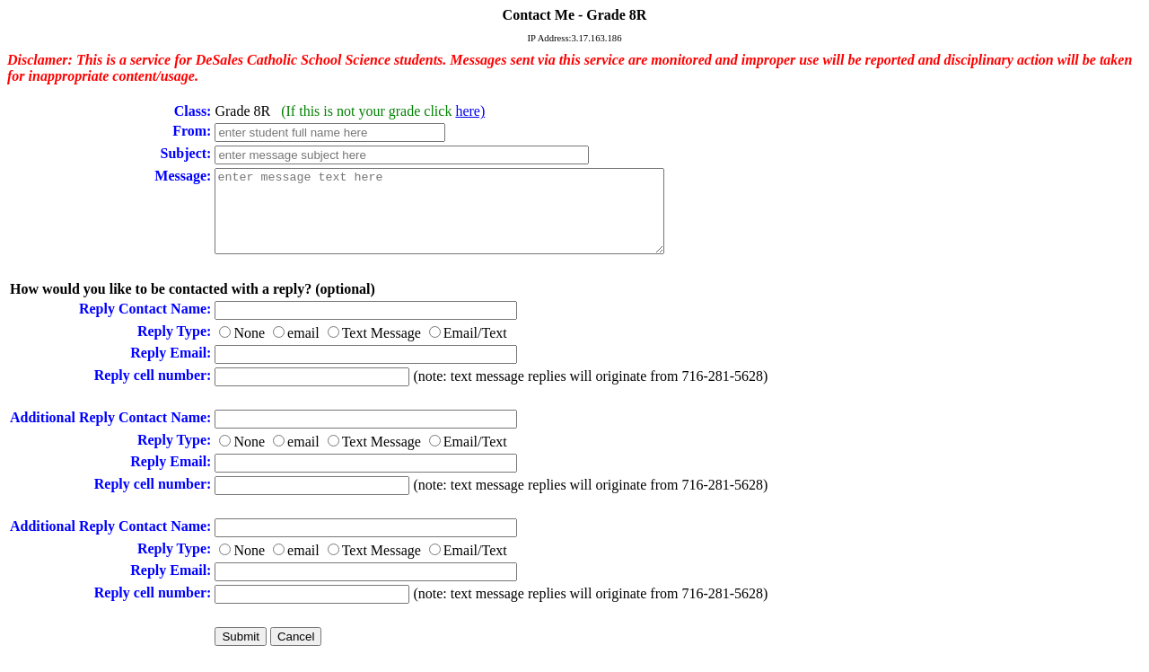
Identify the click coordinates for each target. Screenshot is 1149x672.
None (249, 349)
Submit (240, 652)
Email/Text (475, 349)
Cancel (296, 652)
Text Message (381, 349)
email (303, 349)
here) (470, 111)
